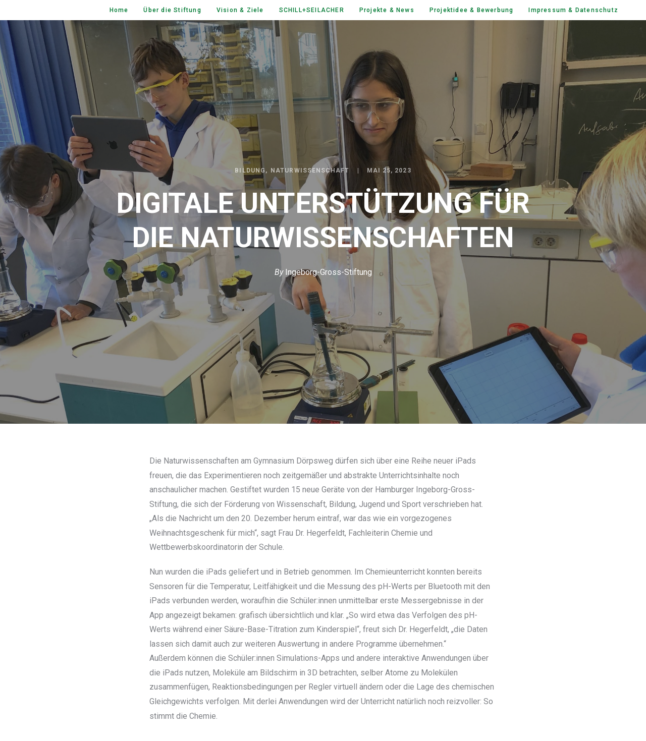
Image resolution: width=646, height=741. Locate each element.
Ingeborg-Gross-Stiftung (328, 272)
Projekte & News (386, 10)
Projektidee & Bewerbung (471, 10)
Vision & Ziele (240, 10)
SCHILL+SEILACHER (311, 10)
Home (119, 10)
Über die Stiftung (172, 10)
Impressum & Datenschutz (573, 10)
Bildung (250, 170)
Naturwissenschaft (310, 170)
